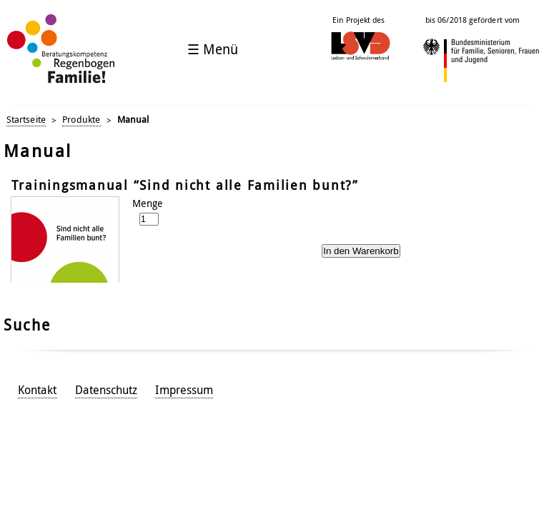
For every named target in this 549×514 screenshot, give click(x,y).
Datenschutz (106, 390)
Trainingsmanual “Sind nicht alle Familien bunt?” (184, 185)
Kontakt (37, 390)
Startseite (26, 120)
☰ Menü (212, 49)
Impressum (184, 390)
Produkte (81, 120)
